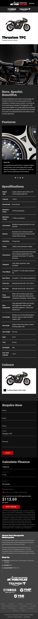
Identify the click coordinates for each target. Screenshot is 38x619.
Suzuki (3, 604)
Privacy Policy (18, 617)
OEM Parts (29, 604)
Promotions (11, 608)
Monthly (24, 492)
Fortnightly (15, 492)
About (15, 610)
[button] (15, 178)
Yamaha (11, 604)
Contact (22, 610)
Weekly (7, 492)
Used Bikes (23, 606)
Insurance (30, 608)
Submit (7, 453)
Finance (21, 608)
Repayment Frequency (8, 489)
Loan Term (5, 481)
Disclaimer (27, 617)
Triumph (19, 604)
